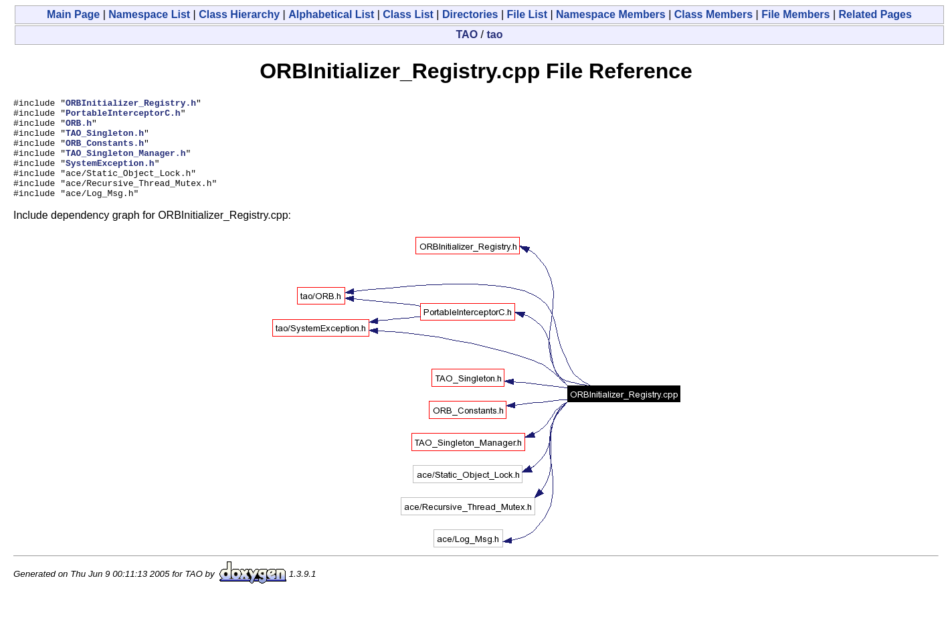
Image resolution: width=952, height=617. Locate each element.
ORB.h (79, 128)
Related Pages (875, 14)
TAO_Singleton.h (105, 141)
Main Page (73, 14)
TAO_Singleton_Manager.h (125, 165)
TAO (467, 34)
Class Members (713, 14)
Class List (408, 14)
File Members (795, 14)
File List (527, 14)
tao (494, 34)
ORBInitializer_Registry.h (131, 104)
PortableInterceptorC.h (123, 116)
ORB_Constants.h (105, 153)
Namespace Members (611, 14)
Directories (470, 14)
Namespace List (149, 14)
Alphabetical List (331, 14)
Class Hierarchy (239, 14)
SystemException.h (110, 177)
